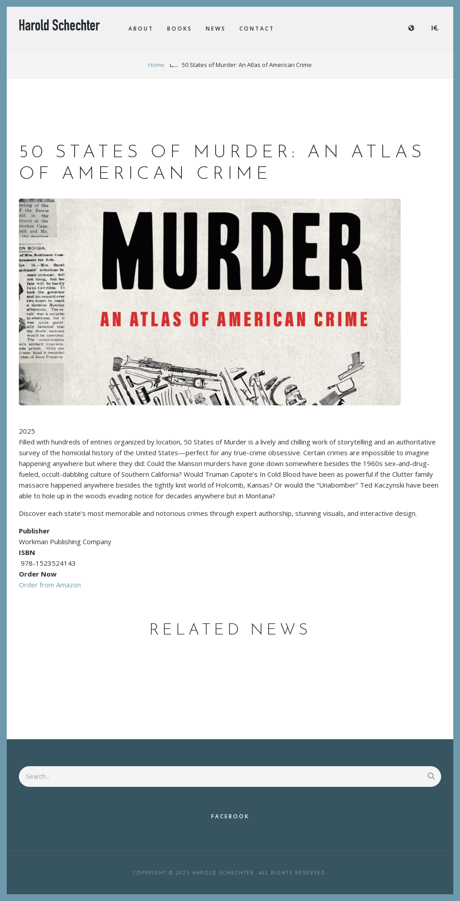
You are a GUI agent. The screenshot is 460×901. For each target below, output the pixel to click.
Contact (256, 28)
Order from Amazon (50, 584)
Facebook (230, 816)
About (141, 28)
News (216, 28)
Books (179, 28)
